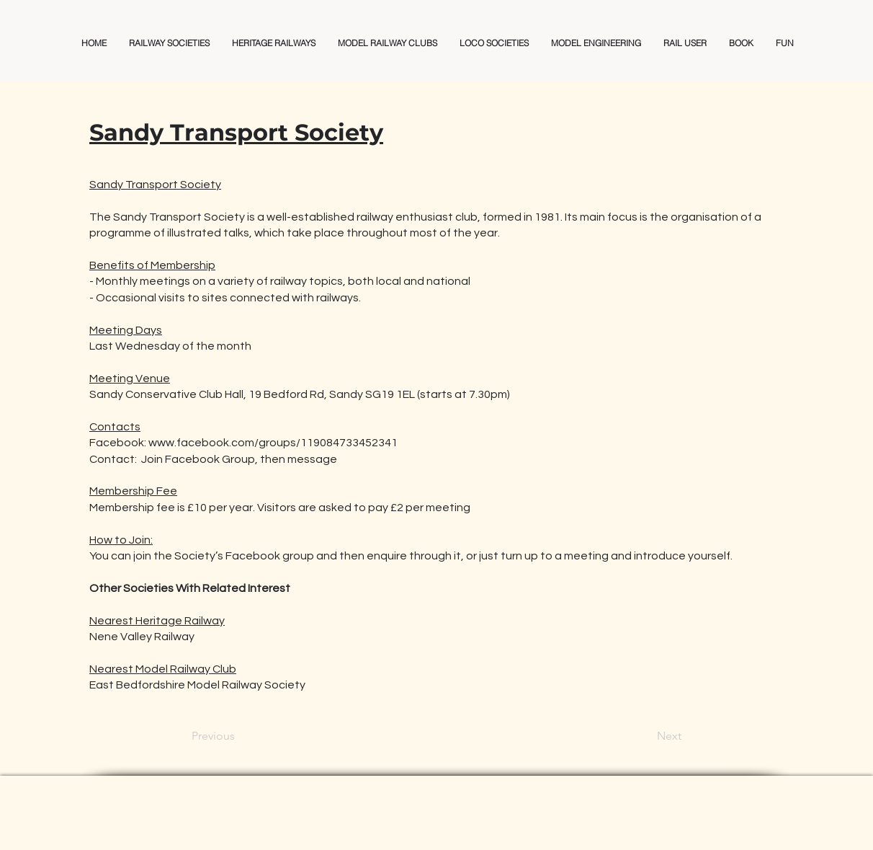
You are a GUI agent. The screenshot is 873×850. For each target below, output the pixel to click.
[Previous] (239, 736)
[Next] (645, 736)
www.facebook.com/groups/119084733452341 (273, 442)
